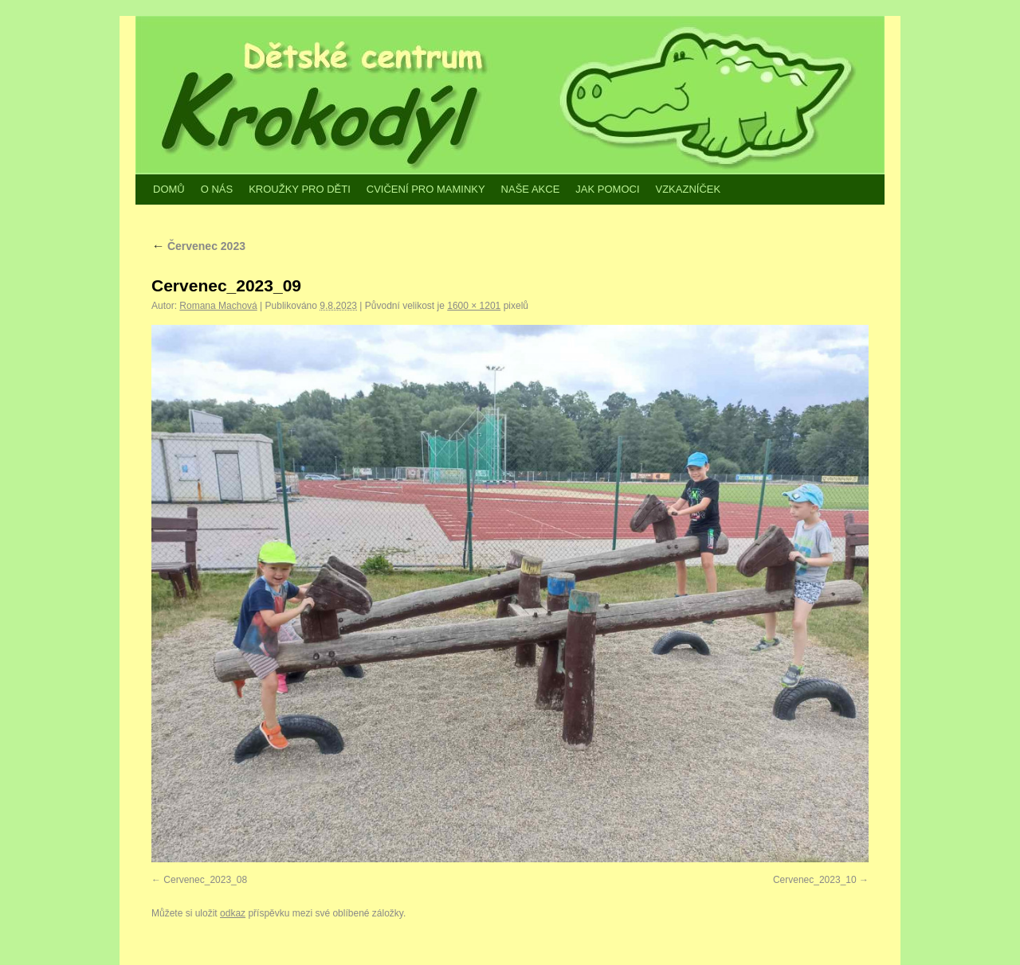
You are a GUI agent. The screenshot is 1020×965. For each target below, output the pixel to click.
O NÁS (217, 189)
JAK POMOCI (607, 189)
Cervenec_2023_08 (205, 879)
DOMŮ (169, 189)
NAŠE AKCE (530, 189)
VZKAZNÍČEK (688, 189)
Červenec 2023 (198, 246)
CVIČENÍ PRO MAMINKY (426, 189)
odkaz (232, 913)
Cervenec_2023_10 (815, 879)
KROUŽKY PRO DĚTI (300, 189)
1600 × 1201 (473, 305)
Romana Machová (218, 305)
